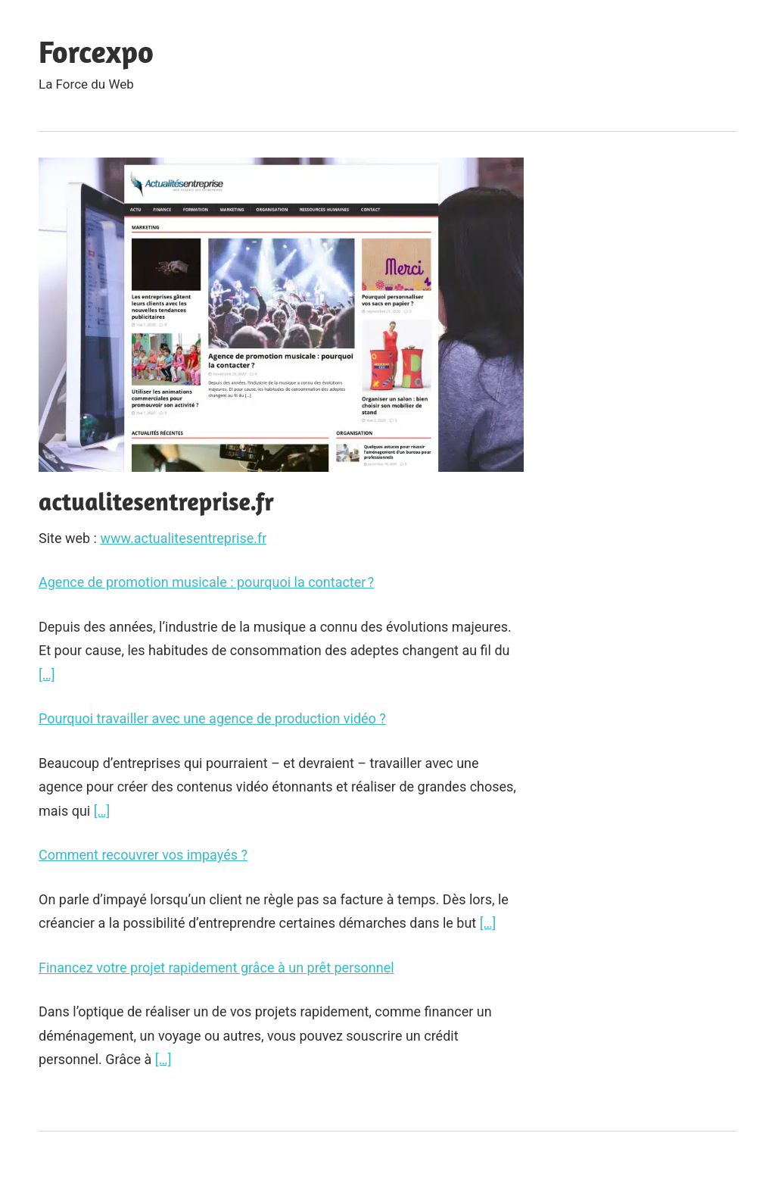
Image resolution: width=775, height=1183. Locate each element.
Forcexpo (96, 51)
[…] (47, 674)
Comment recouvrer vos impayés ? (143, 855)
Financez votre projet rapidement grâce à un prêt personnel (216, 967)
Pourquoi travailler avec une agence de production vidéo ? (212, 718)
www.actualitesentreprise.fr (183, 538)
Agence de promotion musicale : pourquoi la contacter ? (206, 582)
